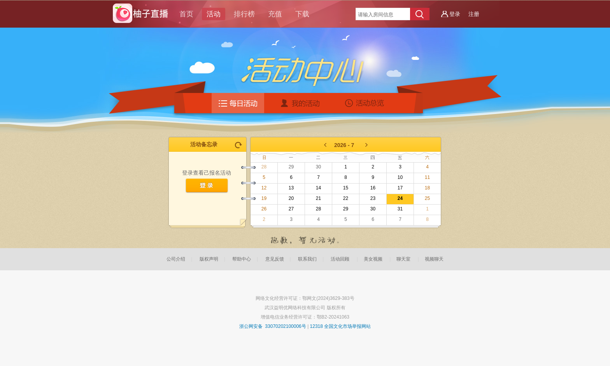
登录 (454, 14)
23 (372, 198)
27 (291, 209)
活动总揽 (366, 103)
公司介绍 (176, 259)
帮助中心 (241, 259)
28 (263, 167)
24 (400, 198)
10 (400, 177)
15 (345, 188)
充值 (275, 14)
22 (345, 198)
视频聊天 (434, 259)
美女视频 (373, 259)
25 (427, 198)
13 (291, 188)
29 (291, 167)
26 (263, 209)
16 (372, 188)
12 (263, 188)
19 (263, 198)
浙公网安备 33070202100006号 (272, 326)
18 (427, 188)
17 (400, 188)
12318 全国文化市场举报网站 (340, 326)
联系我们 (307, 259)
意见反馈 (274, 259)
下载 (302, 14)
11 (427, 177)
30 (318, 167)
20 (291, 198)
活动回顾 (340, 259)
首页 (186, 14)
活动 (214, 14)
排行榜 (244, 14)
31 (400, 209)
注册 (473, 14)
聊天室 (403, 259)
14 (318, 188)
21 (318, 198)
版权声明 (209, 259)
